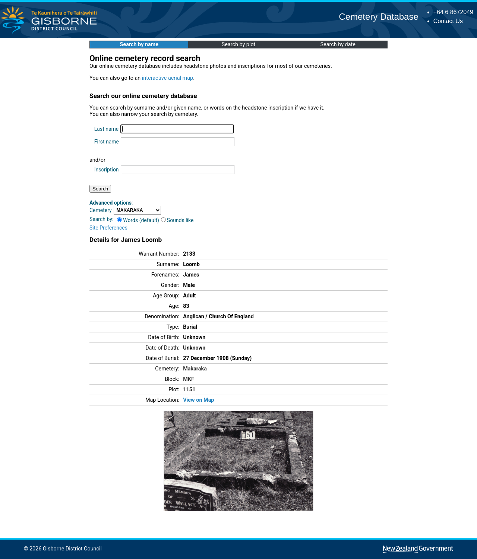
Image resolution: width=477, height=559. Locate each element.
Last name (106, 129)
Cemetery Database (378, 17)
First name (106, 142)
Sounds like (177, 220)
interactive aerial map (167, 78)
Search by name (139, 44)
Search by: (101, 219)
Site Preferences (108, 228)
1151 (189, 389)
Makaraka (195, 369)
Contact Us (448, 21)
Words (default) (138, 220)
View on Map (198, 400)
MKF (188, 379)
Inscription (106, 170)
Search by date (337, 44)
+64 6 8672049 (453, 12)
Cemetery (100, 210)
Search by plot (239, 44)
